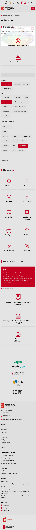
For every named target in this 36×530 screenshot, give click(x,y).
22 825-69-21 (6, 417)
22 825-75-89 (6, 415)
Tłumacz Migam (10, 2)
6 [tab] (12, 288)
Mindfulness (7, 102)
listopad (15, 136)
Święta (5, 106)
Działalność (4, 437)
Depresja (17, 97)
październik (26, 136)
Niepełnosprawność (21, 102)
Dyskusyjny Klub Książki (7, 460)
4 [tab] (8, 288)
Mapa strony (4, 481)
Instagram (25, 2)
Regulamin (4, 486)
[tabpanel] (18, 277)
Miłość (26, 97)
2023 (4, 132)
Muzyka (5, 116)
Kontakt (3, 447)
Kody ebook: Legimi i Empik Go (9, 473)
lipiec (24, 141)
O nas (2, 427)
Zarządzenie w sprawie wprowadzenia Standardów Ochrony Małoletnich (17, 496)
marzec (5, 150)
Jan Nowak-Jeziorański (7, 455)
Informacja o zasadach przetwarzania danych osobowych (16, 484)
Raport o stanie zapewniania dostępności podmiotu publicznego (15, 492)
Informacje (4, 429)
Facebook (22, 2)
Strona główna (7, 15)
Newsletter (6, 510)
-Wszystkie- (6, 84)
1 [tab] (1, 288)
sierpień (15, 141)
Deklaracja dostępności (15, 3)
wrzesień (5, 141)
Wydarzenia (4, 432)
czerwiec (5, 145)
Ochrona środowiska (20, 111)
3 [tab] (6, 288)
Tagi (2, 93)
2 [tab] (3, 288)
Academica (4, 471)
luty (13, 150)
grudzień (6, 136)
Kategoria (4, 80)
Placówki (3, 434)
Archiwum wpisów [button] (8, 121)
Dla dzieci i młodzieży (21, 84)
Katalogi (3, 440)
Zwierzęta (6, 111)
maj (14, 145)
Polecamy (3, 445)
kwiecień (23, 145)
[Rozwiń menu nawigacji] (33, 8)
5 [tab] (10, 288)
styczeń (21, 150)
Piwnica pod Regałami (7, 458)
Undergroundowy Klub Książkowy (10, 463)
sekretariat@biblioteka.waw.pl (12, 419)
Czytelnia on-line (5, 442)
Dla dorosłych (7, 88)
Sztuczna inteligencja (18, 106)
